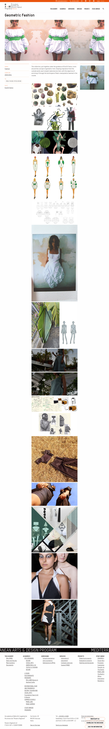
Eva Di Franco (9, 88)
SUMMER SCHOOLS (30, 699)
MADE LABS (29, 702)
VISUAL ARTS (30, 663)
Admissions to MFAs (49, 663)
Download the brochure (95, 723)
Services (79, 9)
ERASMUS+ (101, 658)
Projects (86, 9)
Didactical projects (85, 658)
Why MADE (9, 658)
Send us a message (62, 725)
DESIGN (28, 661)
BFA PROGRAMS (29, 658)
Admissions (71, 9)
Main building (10, 663)
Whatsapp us (95, 719)
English (102, 1)
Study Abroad (96, 9)
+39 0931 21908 (75, 1)
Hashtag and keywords (86, 663)
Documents (9, 665)
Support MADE (65, 665)
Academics (63, 9)
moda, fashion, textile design (13, 81)
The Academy (53, 9)
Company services (66, 663)
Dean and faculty (11, 661)
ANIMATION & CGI (31, 665)
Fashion (7, 69)
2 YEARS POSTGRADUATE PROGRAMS (29, 675)
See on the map (35, 725)
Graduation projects (85, 661)
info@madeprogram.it (62, 1)
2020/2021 (8, 75)
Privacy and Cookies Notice (87, 716)
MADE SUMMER (30, 704)
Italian (98, 1)
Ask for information (95, 727)
